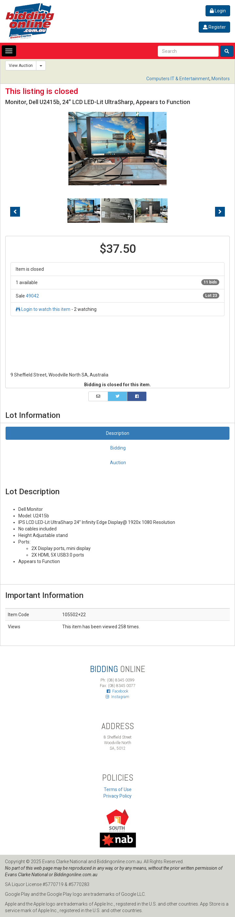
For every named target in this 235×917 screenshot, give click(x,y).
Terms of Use (118, 789)
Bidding (118, 448)
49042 (32, 295)
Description (117, 433)
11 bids (210, 282)
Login (218, 10)
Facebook (117, 691)
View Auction (21, 65)
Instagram (117, 697)
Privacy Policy (117, 796)
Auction (118, 462)
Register (214, 27)
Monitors (220, 78)
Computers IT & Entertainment (177, 78)
